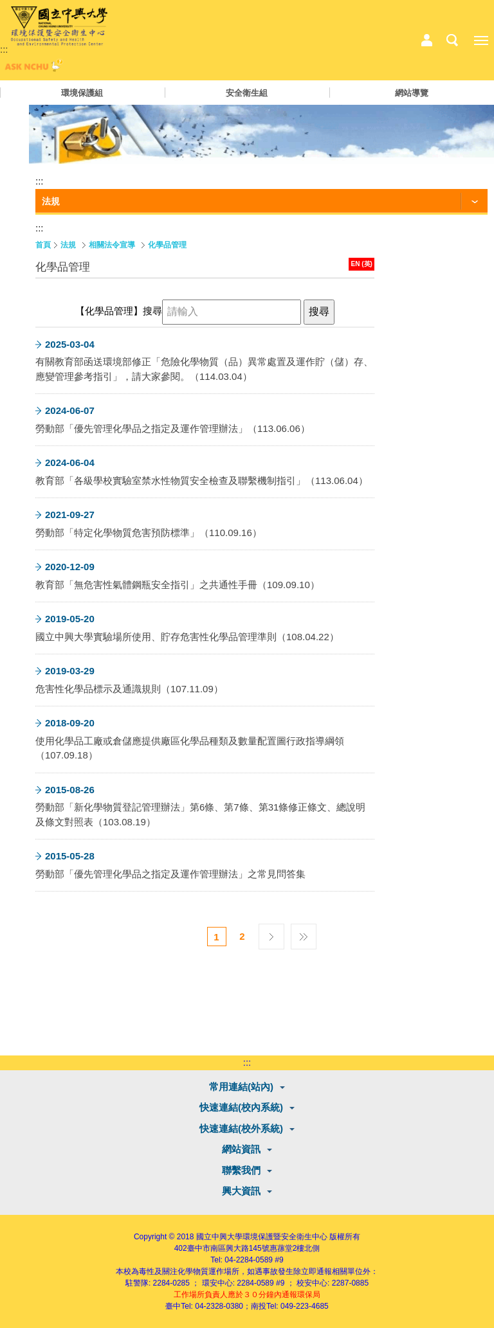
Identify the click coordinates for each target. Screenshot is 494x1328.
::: (4, 49)
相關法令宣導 (112, 244)
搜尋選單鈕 (452, 40)
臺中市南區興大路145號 (228, 1248)
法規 (68, 244)
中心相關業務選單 (426, 40)
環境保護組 (82, 93)
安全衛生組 (247, 93)
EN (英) (361, 263)
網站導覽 (411, 93)
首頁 (43, 244)
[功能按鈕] (261, 202)
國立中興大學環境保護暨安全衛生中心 (261, 1236)
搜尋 (152, 310)
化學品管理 (167, 244)
